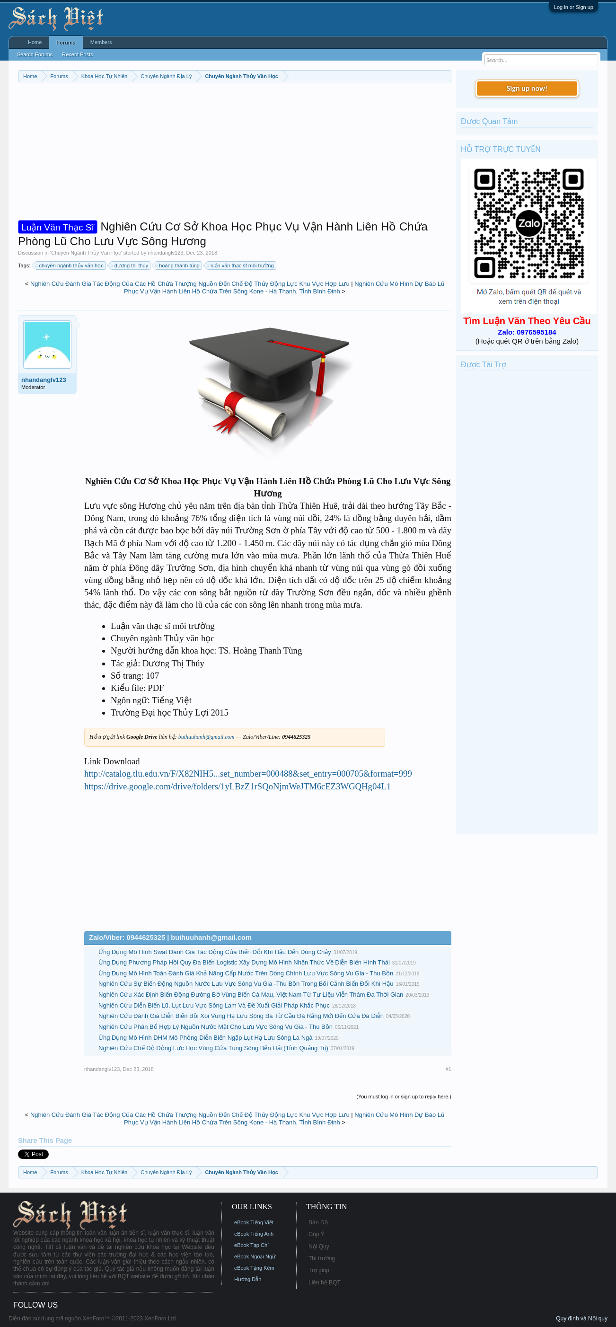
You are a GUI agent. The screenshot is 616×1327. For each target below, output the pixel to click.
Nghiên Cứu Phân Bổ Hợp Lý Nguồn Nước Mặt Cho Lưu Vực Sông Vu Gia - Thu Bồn (215, 1026)
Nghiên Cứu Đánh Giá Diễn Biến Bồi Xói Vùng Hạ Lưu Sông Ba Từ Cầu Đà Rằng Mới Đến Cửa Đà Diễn (241, 1015)
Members (101, 42)
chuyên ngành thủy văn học (69, 265)
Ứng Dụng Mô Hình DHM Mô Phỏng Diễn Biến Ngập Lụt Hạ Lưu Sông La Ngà (205, 1037)
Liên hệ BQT (324, 1282)
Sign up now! (527, 88)
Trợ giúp (318, 1270)
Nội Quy (318, 1246)
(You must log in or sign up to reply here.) (403, 1096)
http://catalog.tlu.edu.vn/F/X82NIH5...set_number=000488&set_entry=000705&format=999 (248, 774)
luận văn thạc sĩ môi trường (241, 265)
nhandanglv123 (165, 253)
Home (35, 42)
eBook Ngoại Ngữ (254, 1256)
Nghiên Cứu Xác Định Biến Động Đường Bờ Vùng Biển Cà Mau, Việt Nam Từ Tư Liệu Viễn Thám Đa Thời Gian (250, 994)
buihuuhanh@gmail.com (206, 737)
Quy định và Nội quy (581, 1318)
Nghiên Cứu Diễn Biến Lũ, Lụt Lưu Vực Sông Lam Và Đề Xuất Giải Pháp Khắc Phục (214, 1005)
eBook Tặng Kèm (254, 1268)
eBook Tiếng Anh (253, 1234)
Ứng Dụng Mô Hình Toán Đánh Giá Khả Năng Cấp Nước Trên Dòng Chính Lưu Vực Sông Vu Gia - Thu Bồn (245, 973)
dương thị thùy (130, 265)
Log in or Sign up (573, 7)
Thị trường (321, 1258)
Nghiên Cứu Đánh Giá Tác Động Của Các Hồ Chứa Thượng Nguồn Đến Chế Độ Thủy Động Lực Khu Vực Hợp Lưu (190, 283)
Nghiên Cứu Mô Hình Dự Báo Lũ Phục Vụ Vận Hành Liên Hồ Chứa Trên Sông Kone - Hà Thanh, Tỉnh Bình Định (284, 287)
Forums (65, 42)
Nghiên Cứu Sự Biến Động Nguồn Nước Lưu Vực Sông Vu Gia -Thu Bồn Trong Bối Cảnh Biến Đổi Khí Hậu (245, 983)
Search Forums (35, 54)
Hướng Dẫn (247, 1279)
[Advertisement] (234, 153)
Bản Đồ (318, 1222)
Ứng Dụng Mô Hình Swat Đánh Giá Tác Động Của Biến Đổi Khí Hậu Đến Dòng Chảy (214, 951)
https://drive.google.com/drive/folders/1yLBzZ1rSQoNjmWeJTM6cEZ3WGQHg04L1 (237, 786)
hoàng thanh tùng (178, 265)
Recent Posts (77, 54)
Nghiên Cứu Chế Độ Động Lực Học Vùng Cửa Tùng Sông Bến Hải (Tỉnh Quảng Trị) (213, 1048)
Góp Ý (316, 1234)
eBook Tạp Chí (251, 1245)
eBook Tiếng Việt (253, 1222)
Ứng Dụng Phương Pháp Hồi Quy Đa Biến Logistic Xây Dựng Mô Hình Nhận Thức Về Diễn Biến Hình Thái (244, 962)
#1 (448, 1069)
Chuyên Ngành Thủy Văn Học (86, 253)
